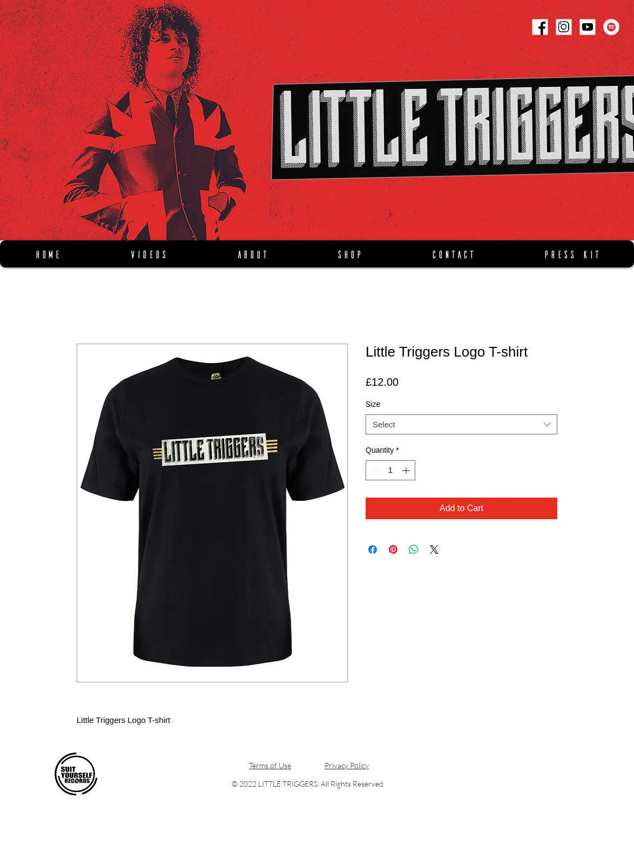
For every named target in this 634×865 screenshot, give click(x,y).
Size (373, 404)
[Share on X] (434, 549)
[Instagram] (564, 27)
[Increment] (407, 470)
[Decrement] (374, 470)
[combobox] (461, 424)
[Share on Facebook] (372, 549)
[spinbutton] (390, 470)
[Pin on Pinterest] (393, 549)
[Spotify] (611, 27)
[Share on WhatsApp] (413, 549)
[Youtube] (587, 27)
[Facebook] (540, 27)
